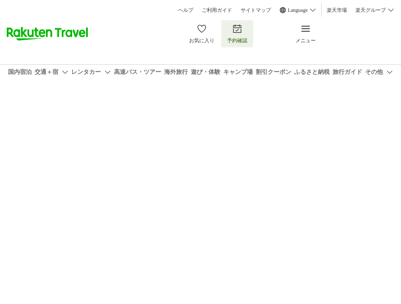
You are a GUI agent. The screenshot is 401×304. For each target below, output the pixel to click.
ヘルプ (185, 10)
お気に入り (201, 33)
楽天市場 (337, 10)
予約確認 (237, 33)
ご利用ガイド (217, 10)
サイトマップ (256, 10)
